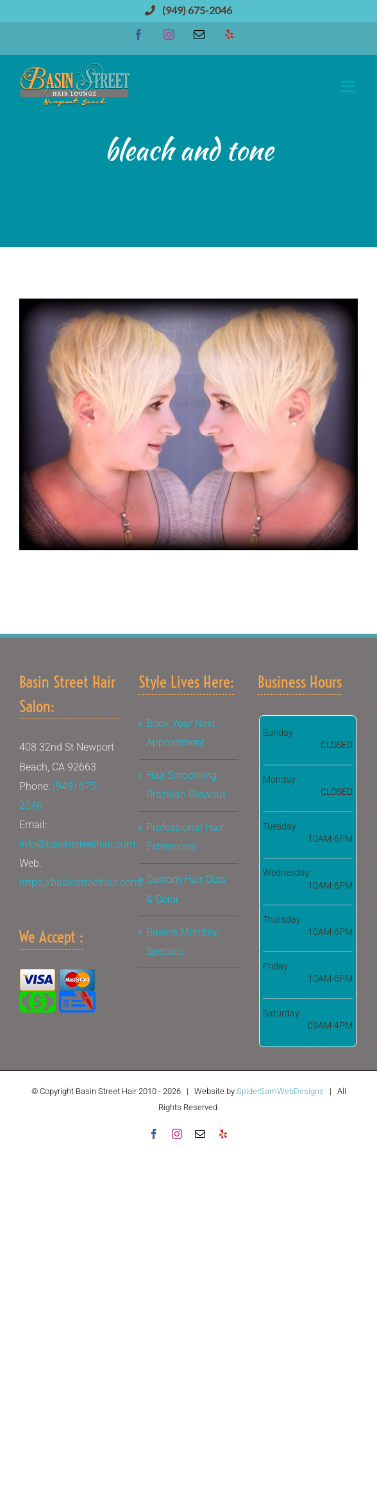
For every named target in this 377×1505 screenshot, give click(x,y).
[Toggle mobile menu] (349, 86)
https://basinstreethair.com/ (81, 882)
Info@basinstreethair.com (77, 844)
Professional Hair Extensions (185, 837)
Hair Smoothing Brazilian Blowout (186, 785)
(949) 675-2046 (188, 10)
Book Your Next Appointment (180, 733)
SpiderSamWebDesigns (280, 1091)
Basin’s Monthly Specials (181, 941)
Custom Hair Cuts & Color (186, 889)
